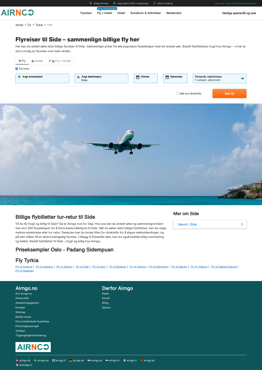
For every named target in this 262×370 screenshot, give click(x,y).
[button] (22, 61)
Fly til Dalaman (24, 270)
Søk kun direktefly (189, 93)
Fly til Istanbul (44, 266)
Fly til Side (82, 266)
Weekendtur (174, 13)
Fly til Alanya (64, 266)
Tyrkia (39, 24)
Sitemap (20, 312)
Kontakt (20, 307)
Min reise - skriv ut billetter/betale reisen (235, 3)
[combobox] (44, 80)
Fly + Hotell (104, 13)
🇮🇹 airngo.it (130, 360)
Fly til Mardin (179, 266)
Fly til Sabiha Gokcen (224, 266)
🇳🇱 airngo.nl (112, 360)
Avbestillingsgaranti (27, 303)
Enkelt (106, 298)
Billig (105, 303)
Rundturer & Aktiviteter (145, 13)
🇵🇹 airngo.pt (147, 360)
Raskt (105, 293)
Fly (29, 24)
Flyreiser (86, 13)
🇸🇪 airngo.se (41, 360)
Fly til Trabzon (199, 266)
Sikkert (106, 307)
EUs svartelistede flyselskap (32, 321)
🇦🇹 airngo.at (95, 360)
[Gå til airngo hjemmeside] (17, 12)
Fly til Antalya (23, 266)
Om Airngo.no (23, 293)
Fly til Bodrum (117, 266)
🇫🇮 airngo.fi (59, 360)
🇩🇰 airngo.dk (22, 360)
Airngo (19, 24)
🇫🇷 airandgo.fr (23, 365)
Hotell (121, 13)
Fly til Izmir (99, 266)
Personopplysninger (27, 326)
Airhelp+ (20, 331)
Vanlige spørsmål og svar (239, 13)
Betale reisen (23, 317)
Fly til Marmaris (158, 266)
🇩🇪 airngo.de (76, 360)
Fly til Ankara (138, 266)
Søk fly (229, 93)
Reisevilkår (22, 298)
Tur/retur (22, 68)
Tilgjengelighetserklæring (30, 335)
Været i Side (187, 224)
